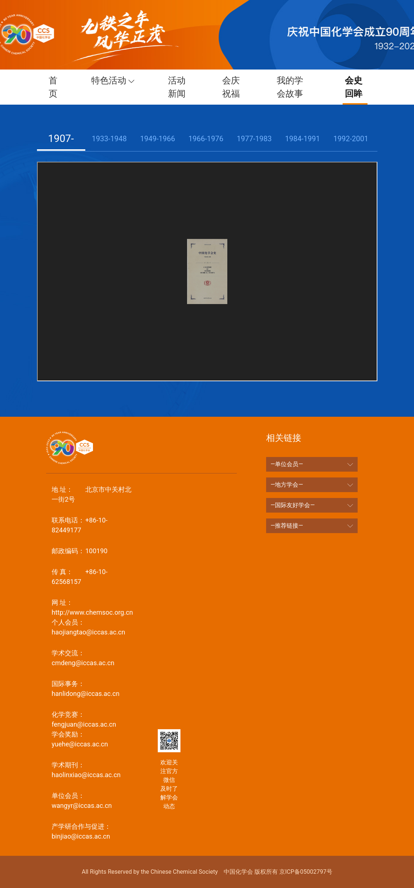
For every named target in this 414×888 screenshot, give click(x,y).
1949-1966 (157, 138)
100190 (80, 551)
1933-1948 (109, 138)
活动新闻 (181, 87)
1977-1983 (254, 138)
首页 (58, 87)
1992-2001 (350, 138)
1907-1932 (61, 150)
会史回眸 (351, 87)
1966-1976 (206, 138)
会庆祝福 (233, 87)
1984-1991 (302, 138)
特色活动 (115, 80)
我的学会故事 (290, 87)
